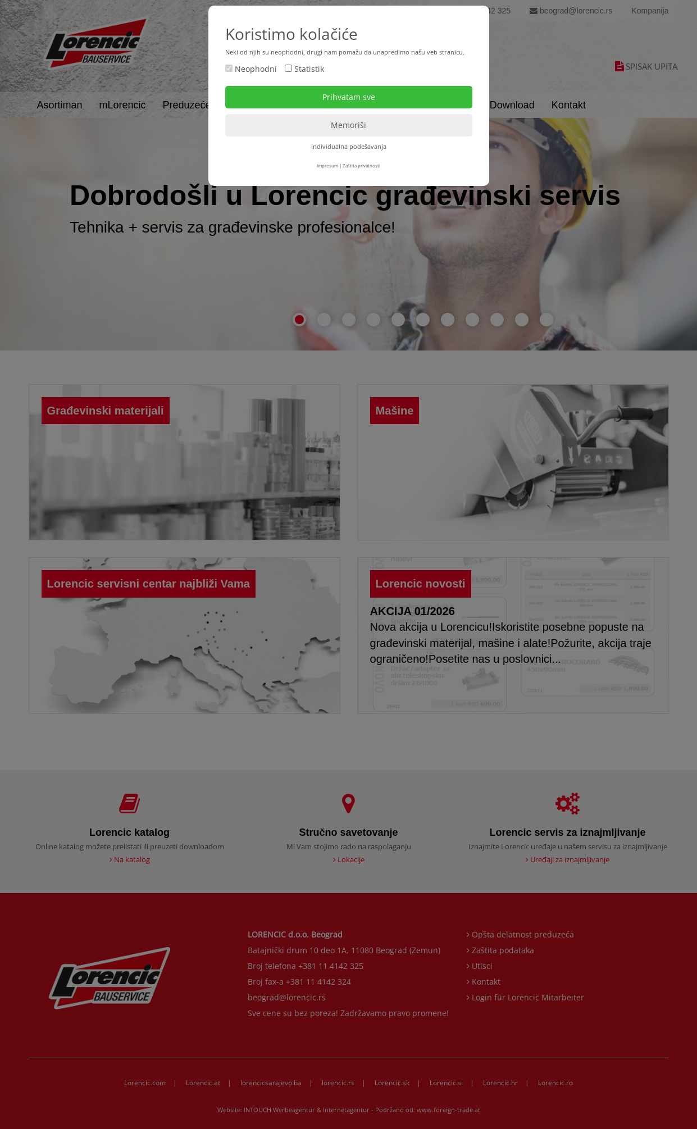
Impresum (327, 165)
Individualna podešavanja (348, 146)
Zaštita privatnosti (361, 165)
